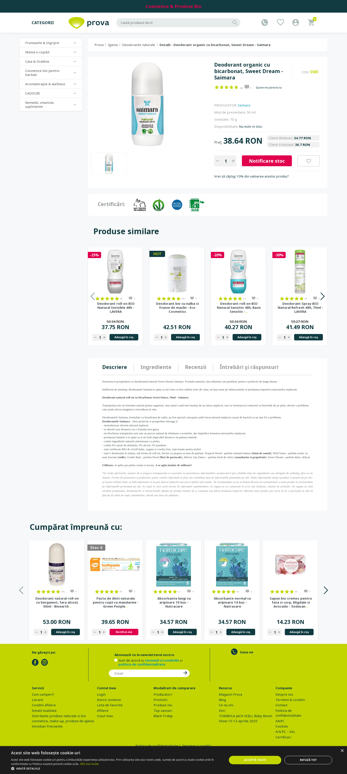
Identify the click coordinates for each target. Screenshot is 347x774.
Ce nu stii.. (226, 705)
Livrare (37, 699)
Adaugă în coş (123, 337)
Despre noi (284, 694)
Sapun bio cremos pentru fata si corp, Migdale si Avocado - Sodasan (291, 602)
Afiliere (102, 710)
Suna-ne (246, 652)
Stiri (222, 710)
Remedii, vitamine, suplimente (39, 104)
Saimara (244, 105)
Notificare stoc (267, 160)
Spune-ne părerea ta (269, 87)
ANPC (280, 721)
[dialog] (173, 760)
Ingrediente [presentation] (156, 367)
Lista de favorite (110, 705)
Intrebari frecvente (47, 726)
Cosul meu (105, 716)
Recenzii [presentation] (195, 367)
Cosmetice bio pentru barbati (42, 72)
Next (322, 296)
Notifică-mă (124, 632)
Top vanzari (163, 710)
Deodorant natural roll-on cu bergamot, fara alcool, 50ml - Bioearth (57, 602)
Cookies (282, 726)
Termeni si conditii (196, 745)
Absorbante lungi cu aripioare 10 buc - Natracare (174, 602)
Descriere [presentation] (114, 367)
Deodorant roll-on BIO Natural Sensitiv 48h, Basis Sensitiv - (239, 307)
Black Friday (163, 716)
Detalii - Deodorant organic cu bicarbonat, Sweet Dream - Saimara (215, 44)
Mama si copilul (37, 52)
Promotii (160, 699)
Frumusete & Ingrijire (42, 43)
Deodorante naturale (138, 44)
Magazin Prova (230, 694)
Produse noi (163, 705)
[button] (116, 768)
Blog (222, 699)
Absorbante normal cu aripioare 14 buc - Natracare (232, 602)
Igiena (113, 44)
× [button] (342, 751)
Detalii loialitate (44, 710)
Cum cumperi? (43, 694)
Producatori (163, 694)
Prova (99, 44)
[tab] (118, 367)
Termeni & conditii (290, 699)
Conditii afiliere (44, 705)
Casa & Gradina (37, 61)
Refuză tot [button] (308, 760)
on (216, 87)
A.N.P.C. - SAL (285, 731)
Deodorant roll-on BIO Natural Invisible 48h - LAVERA (116, 307)
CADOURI (32, 93)
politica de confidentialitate (141, 664)
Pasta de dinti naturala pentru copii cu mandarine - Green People (116, 602)
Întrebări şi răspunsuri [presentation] (249, 367)
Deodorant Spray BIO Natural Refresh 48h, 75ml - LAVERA (300, 307)
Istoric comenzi (109, 699)
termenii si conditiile (162, 660)
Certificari (283, 737)
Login (101, 694)
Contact (281, 705)
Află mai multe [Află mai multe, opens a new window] (89, 764)
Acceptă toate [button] (255, 760)
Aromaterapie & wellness (45, 84)
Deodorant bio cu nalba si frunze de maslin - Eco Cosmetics (177, 307)
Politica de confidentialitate (156, 745)
